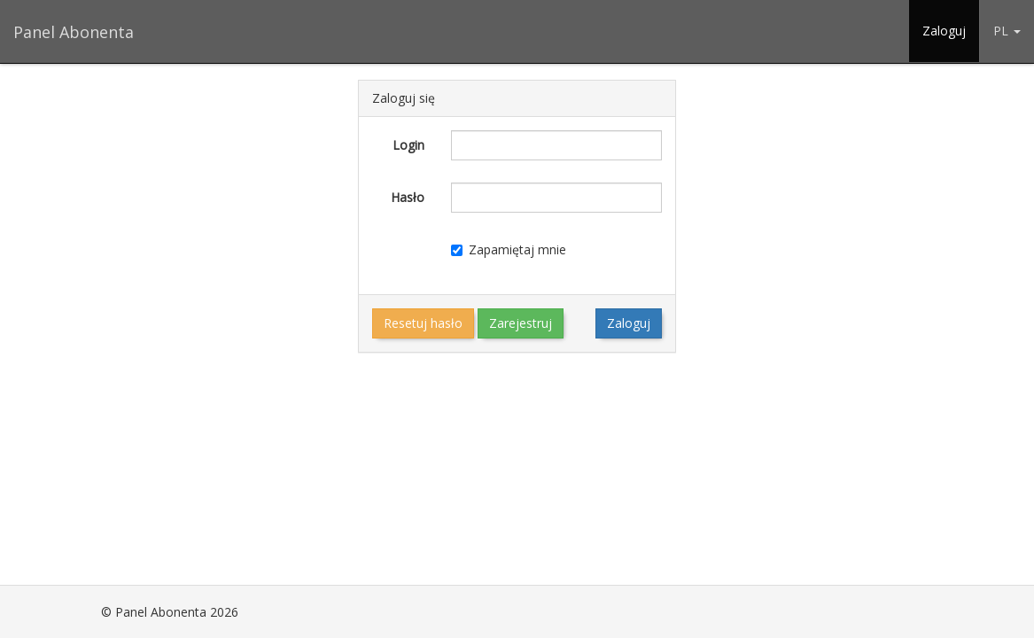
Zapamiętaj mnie (508, 249)
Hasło (407, 197)
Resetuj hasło (423, 323)
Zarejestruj (520, 323)
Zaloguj (944, 30)
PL (1007, 30)
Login (408, 144)
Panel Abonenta (73, 32)
